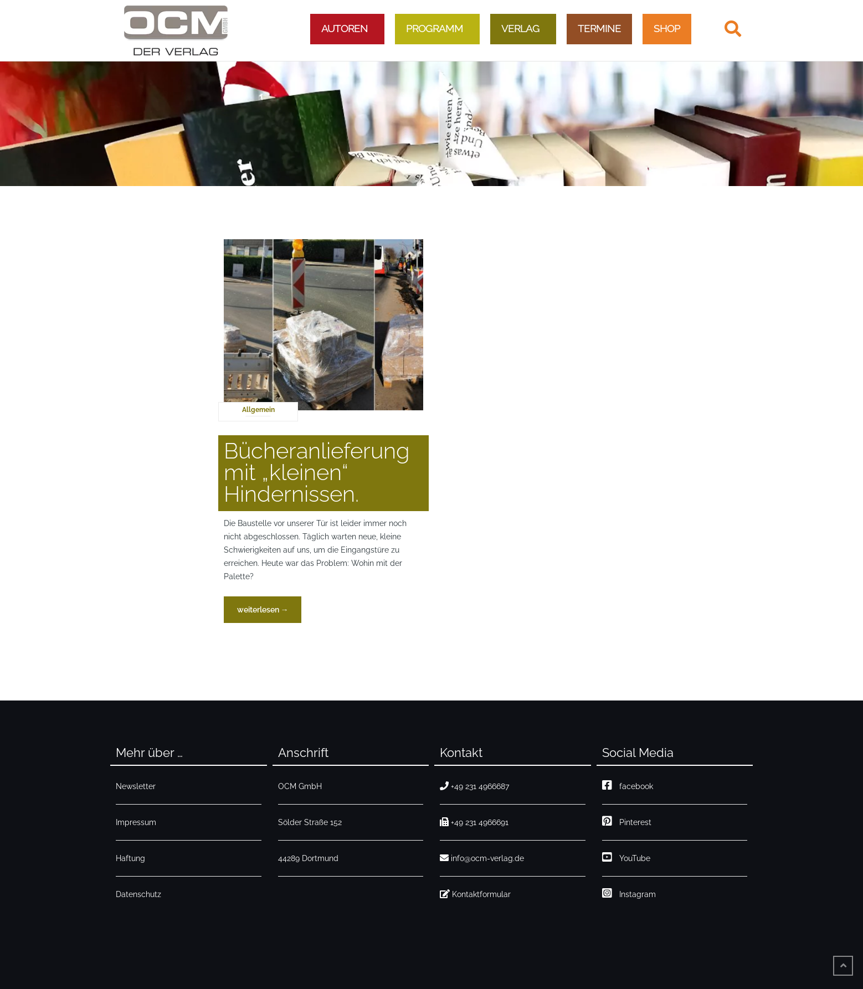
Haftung (130, 858)
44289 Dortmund (308, 858)
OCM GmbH (300, 786)
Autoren (344, 28)
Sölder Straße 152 (310, 822)
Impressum (136, 822)
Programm (434, 28)
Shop (667, 28)
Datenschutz (138, 894)
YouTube (626, 858)
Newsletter (136, 786)
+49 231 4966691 (474, 822)
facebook (627, 786)
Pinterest (626, 822)
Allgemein (258, 410)
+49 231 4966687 (474, 786)
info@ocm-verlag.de (482, 858)
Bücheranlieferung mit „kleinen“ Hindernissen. (316, 472)
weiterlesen (269, 612)
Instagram (629, 894)
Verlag (520, 28)
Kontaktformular (475, 894)
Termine (599, 28)
